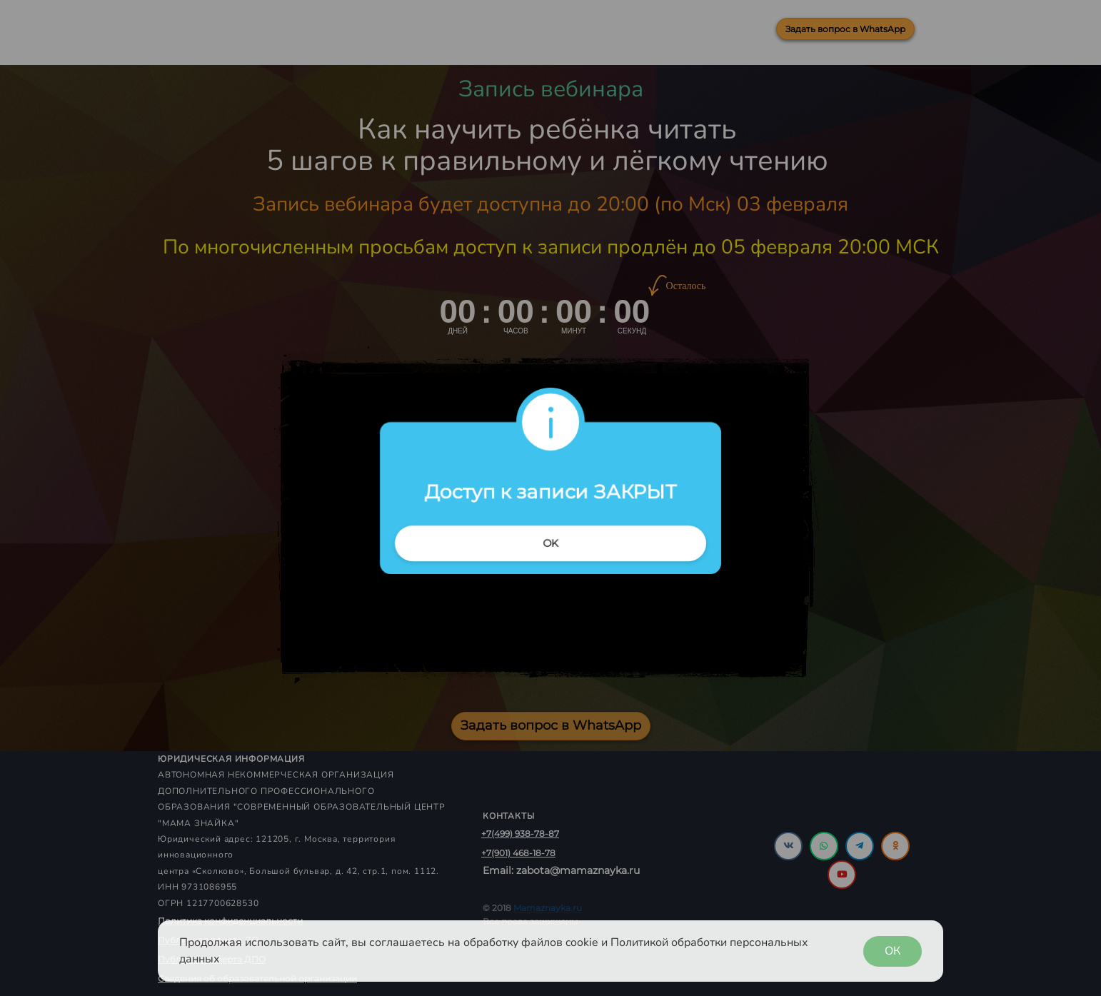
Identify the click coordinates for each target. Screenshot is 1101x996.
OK (550, 543)
